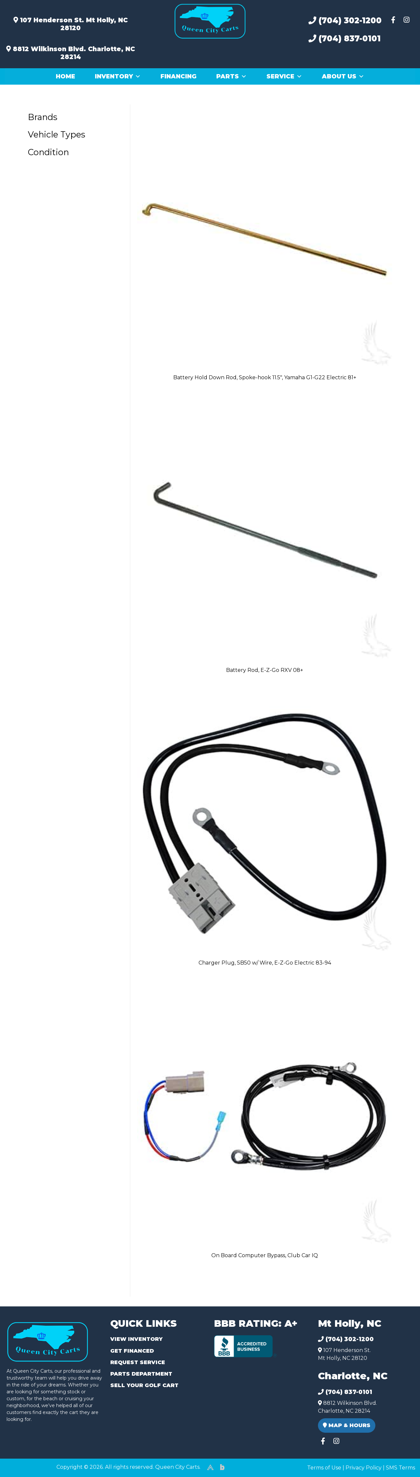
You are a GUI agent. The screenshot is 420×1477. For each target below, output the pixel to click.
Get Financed (132, 1351)
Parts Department (141, 1374)
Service (284, 76)
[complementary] (400, 1457)
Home (65, 76)
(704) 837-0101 (344, 38)
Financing (178, 76)
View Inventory (136, 1339)
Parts (231, 76)
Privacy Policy (364, 1468)
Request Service (137, 1362)
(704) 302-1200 (345, 20)
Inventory (118, 76)
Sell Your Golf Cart (144, 1385)
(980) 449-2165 (23, 1464)
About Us (343, 76)
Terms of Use (324, 1468)
